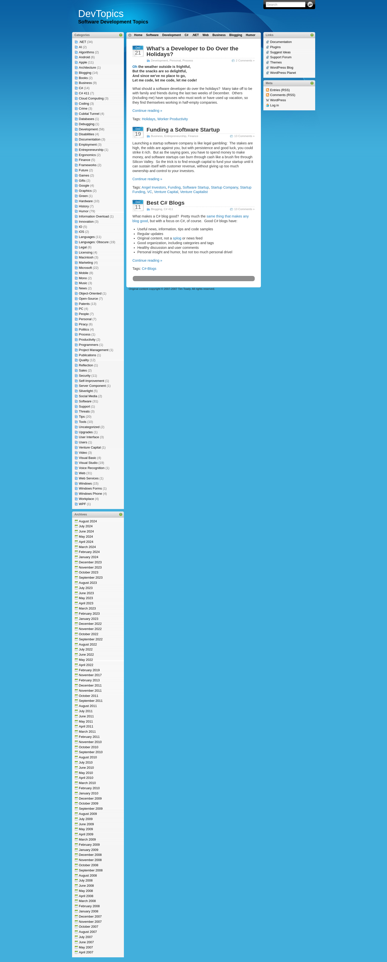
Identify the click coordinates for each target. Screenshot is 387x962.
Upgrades (86, 432)
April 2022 (86, 665)
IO (80, 227)
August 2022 (88, 644)
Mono (83, 278)
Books (83, 78)
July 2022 (86, 649)
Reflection (86, 365)
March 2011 (87, 731)
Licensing (86, 252)
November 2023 (90, 567)
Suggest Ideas (280, 52)
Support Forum (281, 57)
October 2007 (88, 926)
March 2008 (87, 901)
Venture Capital (90, 447)
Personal (85, 319)
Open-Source (88, 298)
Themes (276, 62)
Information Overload (94, 216)
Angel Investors (154, 187)
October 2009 (88, 803)
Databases (86, 119)
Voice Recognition (92, 468)
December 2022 (90, 624)
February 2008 (89, 906)
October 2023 (88, 572)
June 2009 (86, 824)
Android (84, 57)
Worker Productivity (172, 119)
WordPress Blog (281, 67)
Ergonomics (87, 155)
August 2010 (88, 757)
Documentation (89, 139)
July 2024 (86, 526)
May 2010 (86, 773)
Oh (135, 67)
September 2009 (91, 808)
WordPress (278, 100)
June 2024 (86, 531)
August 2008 (88, 875)
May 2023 (86, 598)
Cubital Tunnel (89, 114)
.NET (82, 42)
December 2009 (90, 798)
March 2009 (87, 839)
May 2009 (86, 829)
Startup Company (224, 187)
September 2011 (91, 701)
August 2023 (88, 583)
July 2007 (86, 937)
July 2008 (86, 880)
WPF (82, 504)
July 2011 (86, 711)
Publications (87, 355)
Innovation (86, 221)
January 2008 (88, 911)
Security (85, 375)
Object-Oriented (90, 293)
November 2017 (90, 675)
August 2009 (88, 814)
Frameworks (88, 165)
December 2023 (90, 562)
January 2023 (88, 619)
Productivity (87, 339)
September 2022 (91, 639)
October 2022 (88, 634)
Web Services (89, 478)
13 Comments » (244, 135)
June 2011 (86, 716)
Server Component (92, 386)
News (83, 288)
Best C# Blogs (166, 202)
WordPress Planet (283, 73)
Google (84, 185)
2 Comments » (245, 60)
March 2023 (87, 608)
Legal (83, 247)
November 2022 (90, 629)
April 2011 (86, 726)
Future (83, 170)
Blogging (85, 73)
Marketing (86, 262)
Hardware (86, 201)
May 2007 (86, 947)
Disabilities (86, 134)
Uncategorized (89, 427)
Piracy (83, 324)
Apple (83, 62)
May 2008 (86, 891)
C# (81, 88)
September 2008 (91, 870)
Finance (84, 160)
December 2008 (90, 855)
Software (85, 401)
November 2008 (90, 860)
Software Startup (196, 187)
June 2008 (86, 885)
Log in (274, 105)
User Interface (89, 437)
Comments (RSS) (282, 95)
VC (149, 192)
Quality (84, 360)
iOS (81, 232)
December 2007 (90, 916)
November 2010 (90, 742)
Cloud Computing (91, 98)
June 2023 (86, 593)
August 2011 (88, 706)
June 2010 (86, 767)
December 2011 (90, 685)
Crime (83, 108)
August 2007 (88, 932)
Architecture (87, 67)
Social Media (88, 396)
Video (83, 452)
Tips (82, 416)
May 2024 (86, 536)
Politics (84, 329)
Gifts (82, 180)
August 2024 (88, 521)
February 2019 (89, 670)
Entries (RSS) (280, 90)
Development (88, 129)
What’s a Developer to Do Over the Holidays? (192, 51)
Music (83, 283)
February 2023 (89, 613)
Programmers (88, 345)
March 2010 (87, 783)
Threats (84, 411)
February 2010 (89, 788)
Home (138, 35)
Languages (87, 237)
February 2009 (89, 844)
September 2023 (91, 577)
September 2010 (91, 752)
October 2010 (88, 747)
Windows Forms (90, 488)
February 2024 (89, 552)
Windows (85, 483)
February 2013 (89, 680)
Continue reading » (147, 111)
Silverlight (86, 391)
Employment (88, 144)
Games (84, 175)
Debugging (87, 124)
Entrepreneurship (91, 150)
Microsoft (85, 268)
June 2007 (86, 942)
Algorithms (86, 52)
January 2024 (88, 557)
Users (83, 442)
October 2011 (88, 696)
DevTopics (101, 13)
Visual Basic (88, 458)
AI (80, 47)
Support (84, 406)
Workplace (86, 499)
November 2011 (90, 690)
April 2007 (86, 952)
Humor (84, 211)
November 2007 (90, 921)
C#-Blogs (149, 269)
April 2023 (86, 603)
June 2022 (86, 654)
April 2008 (86, 896)
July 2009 (86, 819)
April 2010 (86, 778)
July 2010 (86, 762)
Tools (82, 422)
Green (83, 196)
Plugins (275, 47)
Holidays (148, 119)
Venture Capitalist (194, 192)
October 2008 (88, 865)
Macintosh (86, 257)
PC (81, 309)
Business (85, 83)
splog (177, 238)
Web (82, 473)
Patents (84, 304)
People (84, 314)
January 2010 (88, 793)
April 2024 (86, 542)
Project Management (94, 350)
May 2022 (86, 660)
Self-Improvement (91, 381)
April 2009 (86, 834)
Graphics (85, 191)
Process (85, 334)
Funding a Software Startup (183, 129)
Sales (83, 370)
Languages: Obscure (94, 242)
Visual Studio (88, 463)
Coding (84, 103)
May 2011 (86, 721)
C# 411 (84, 93)
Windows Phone (90, 493)
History (84, 206)
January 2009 (88, 850)
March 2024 (87, 547)
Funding (174, 187)
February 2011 (89, 737)
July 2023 (86, 588)
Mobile (83, 273)
